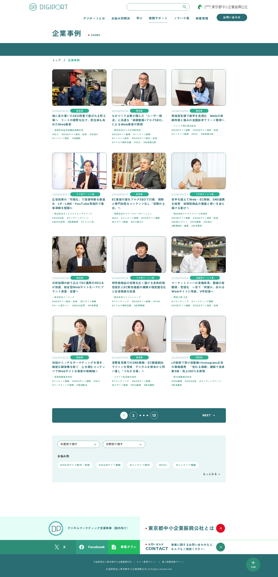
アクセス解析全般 (122, 142)
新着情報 (202, 18)
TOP (253, 567)
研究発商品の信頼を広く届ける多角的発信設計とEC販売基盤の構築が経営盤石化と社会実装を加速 (139, 287)
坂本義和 (149, 385)
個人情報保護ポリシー (173, 562)
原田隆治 (82, 385)
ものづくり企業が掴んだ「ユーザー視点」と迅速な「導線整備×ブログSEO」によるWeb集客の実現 (138, 120)
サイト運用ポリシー (147, 562)
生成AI (94, 134)
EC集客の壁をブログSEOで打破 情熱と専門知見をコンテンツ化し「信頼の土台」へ (138, 204)
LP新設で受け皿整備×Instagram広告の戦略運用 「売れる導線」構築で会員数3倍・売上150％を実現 (198, 367)
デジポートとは (94, 18)
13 (154, 415)
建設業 (79, 357)
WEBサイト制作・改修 (75, 134)
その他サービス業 (85, 194)
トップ (56, 60)
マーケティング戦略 (203, 301)
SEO (56, 134)
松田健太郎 (150, 142)
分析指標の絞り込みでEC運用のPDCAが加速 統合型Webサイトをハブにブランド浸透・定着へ (78, 287)
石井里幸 (197, 225)
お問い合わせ (232, 17)
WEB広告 (59, 218)
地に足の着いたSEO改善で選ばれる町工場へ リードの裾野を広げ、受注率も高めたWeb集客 (79, 120)
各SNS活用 (59, 222)
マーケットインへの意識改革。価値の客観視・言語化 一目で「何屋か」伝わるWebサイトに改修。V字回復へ (198, 287)
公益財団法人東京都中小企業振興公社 (113, 562)
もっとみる (210, 474)
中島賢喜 (93, 305)
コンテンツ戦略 (142, 134)
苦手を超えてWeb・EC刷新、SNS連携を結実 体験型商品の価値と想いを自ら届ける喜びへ (198, 204)
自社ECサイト (180, 222)
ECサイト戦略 (120, 222)
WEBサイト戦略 (121, 134)
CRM (157, 301)
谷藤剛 (77, 138)
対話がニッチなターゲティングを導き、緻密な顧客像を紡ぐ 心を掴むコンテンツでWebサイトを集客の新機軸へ (78, 367)
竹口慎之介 (137, 222)
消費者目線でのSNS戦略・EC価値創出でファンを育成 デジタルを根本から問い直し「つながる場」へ (138, 367)
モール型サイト (61, 305)
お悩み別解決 (120, 18)
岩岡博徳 (140, 305)
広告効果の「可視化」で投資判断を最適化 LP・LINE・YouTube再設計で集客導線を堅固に (78, 204)
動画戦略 (73, 222)
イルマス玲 (88, 222)
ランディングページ (78, 218)
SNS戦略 (196, 222)
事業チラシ (124, 547)
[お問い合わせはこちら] (187, 547)
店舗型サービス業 (205, 278)
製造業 (79, 110)
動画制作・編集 (181, 225)
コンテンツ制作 (61, 138)
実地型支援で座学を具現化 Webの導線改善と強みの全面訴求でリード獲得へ (198, 118)
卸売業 (139, 194)
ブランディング (121, 301)
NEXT (206, 415)
